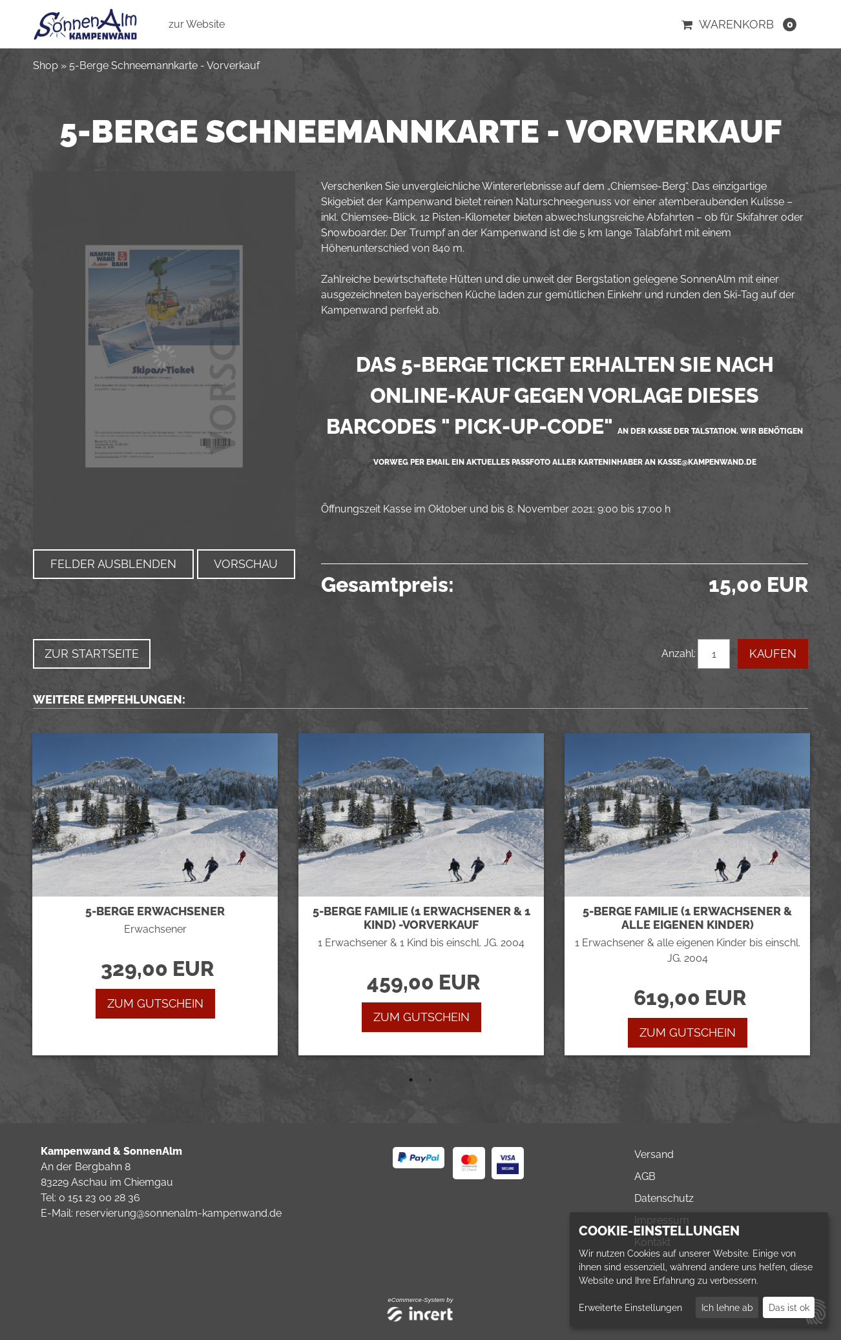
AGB (645, 1176)
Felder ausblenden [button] (113, 564)
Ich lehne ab (727, 1308)
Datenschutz (664, 1198)
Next (800, 894)
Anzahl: (678, 653)
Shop (45, 65)
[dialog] (699, 1269)
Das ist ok (789, 1308)
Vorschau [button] (246, 564)
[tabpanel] (154, 894)
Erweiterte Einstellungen (630, 1308)
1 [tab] (410, 1079)
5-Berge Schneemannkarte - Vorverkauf (164, 65)
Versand (654, 1154)
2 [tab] (430, 1079)
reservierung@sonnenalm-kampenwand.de (179, 1213)
